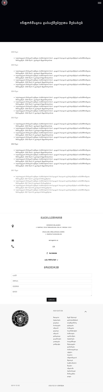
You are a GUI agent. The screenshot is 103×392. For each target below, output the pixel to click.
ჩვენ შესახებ (72, 317)
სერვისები (57, 320)
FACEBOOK (51, 253)
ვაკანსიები (57, 339)
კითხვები (56, 342)
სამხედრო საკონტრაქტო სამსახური (72, 330)
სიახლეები (57, 325)
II (32, 183)
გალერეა (56, 323)
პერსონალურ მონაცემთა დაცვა (71, 373)
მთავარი (56, 317)
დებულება (70, 325)
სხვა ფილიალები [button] (51, 260)
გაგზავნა (52, 300)
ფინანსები (71, 347)
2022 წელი (14, 144)
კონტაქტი (56, 344)
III (33, 188)
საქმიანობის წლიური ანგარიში (71, 365)
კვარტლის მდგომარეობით (44, 82)
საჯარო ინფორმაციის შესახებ (72, 357)
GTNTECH (60, 386)
